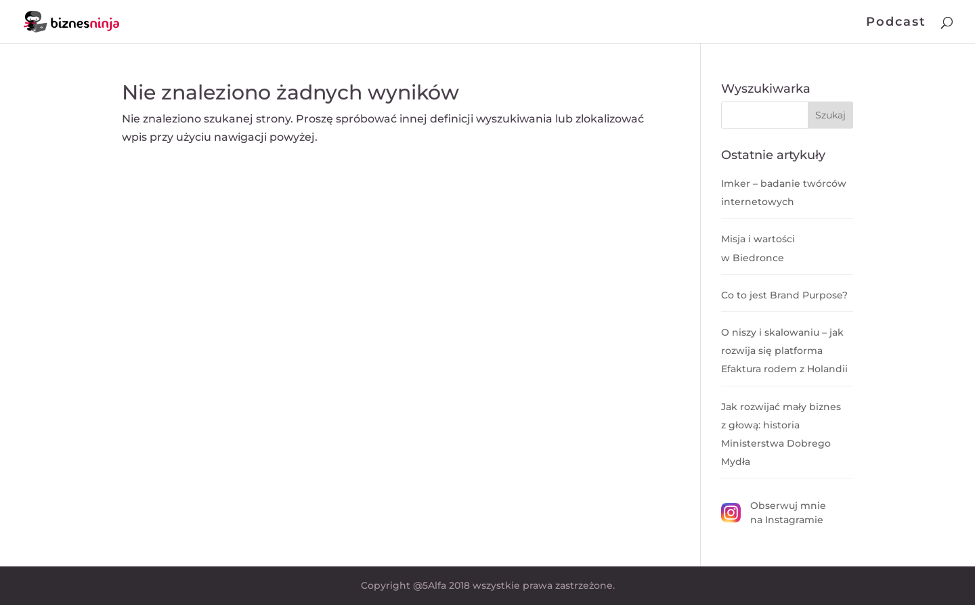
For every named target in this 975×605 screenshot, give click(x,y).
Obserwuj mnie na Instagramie (773, 512)
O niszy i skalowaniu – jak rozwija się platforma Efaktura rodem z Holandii (784, 350)
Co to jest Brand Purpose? (784, 295)
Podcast (896, 23)
